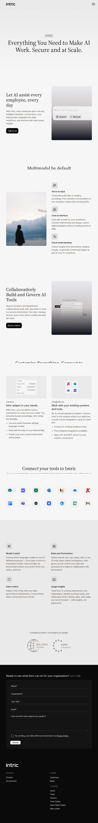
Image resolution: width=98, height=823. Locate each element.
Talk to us (12, 130)
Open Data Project (58, 805)
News (52, 781)
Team (52, 794)
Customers (54, 777)
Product (9, 777)
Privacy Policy (62, 736)
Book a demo (14, 325)
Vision (52, 791)
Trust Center (55, 801)
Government (11, 781)
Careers (53, 798)
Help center (55, 809)
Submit (15, 742)
